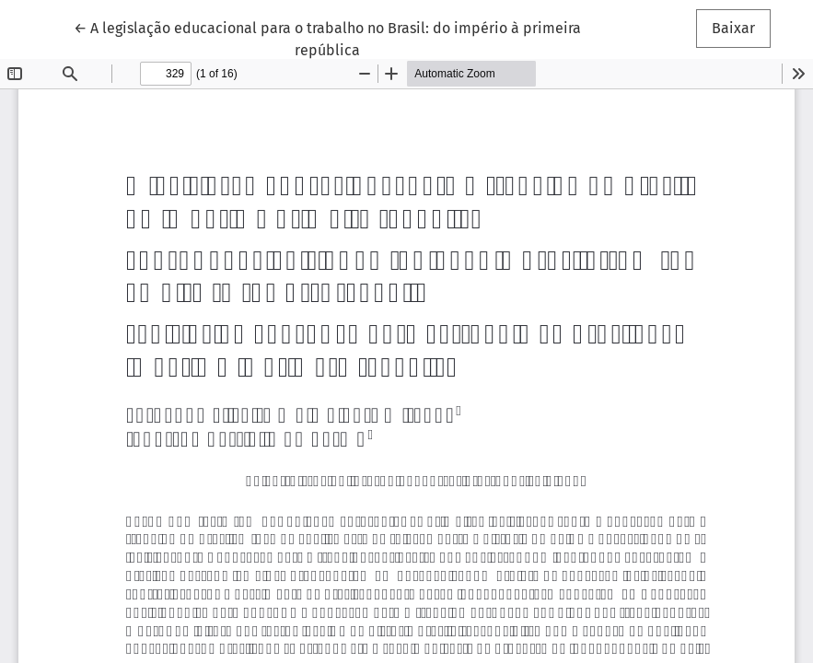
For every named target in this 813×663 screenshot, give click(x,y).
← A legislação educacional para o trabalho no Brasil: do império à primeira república (327, 38)
